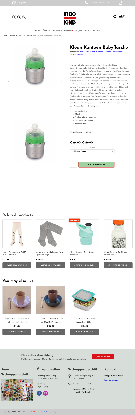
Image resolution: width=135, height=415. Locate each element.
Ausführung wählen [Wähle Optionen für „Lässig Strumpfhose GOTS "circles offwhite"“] (17, 265)
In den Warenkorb (96, 164)
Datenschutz (88, 389)
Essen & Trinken (16, 36)
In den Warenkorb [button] (17, 332)
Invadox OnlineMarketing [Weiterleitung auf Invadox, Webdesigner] (47, 412)
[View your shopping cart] (121, 17)
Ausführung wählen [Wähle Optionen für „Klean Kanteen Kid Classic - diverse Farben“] (118, 265)
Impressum (76, 389)
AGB (78, 392)
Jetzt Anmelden (103, 357)
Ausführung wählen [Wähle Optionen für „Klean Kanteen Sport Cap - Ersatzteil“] (84, 265)
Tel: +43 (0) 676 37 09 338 (99, 3)
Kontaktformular (111, 380)
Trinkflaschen (30, 36)
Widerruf (86, 392)
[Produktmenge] (73, 163)
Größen (92, 147)
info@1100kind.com (25, 3)
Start (6, 36)
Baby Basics (84, 52)
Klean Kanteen (80, 54)
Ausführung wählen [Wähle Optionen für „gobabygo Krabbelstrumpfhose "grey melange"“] (51, 265)
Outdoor (107, 52)
